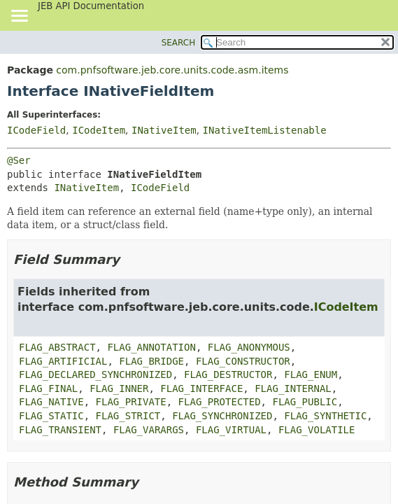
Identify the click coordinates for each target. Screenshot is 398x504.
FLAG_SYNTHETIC (325, 415)
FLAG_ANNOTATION (151, 347)
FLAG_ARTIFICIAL (63, 361)
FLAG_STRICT (128, 415)
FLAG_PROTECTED (219, 401)
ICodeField (36, 130)
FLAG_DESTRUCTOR (228, 374)
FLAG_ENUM (310, 374)
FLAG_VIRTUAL (231, 429)
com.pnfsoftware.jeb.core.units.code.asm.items (172, 70)
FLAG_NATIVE (51, 401)
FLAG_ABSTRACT (57, 347)
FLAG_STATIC (51, 415)
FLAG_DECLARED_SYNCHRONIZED (95, 374)
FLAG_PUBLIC (304, 401)
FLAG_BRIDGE (151, 361)
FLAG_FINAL (48, 388)
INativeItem (164, 130)
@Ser (19, 160)
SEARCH (179, 43)
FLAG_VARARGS (148, 429)
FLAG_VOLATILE (316, 429)
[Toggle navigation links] (19, 17)
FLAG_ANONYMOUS (249, 347)
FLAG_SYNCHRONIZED (222, 415)
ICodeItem (98, 130)
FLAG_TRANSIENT (60, 429)
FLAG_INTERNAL (293, 388)
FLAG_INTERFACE (201, 388)
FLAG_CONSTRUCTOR (243, 361)
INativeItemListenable (265, 130)
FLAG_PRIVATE (131, 401)
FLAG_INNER (119, 388)
